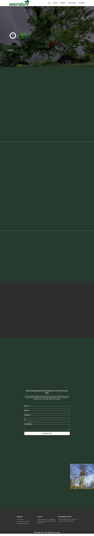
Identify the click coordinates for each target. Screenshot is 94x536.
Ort (47, 422)
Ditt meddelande (47, 429)
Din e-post (47, 413)
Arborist (63, 3)
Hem (49, 3)
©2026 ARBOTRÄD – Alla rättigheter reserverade (47, 535)
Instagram (82, 3)
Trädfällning (72, 3)
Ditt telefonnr (47, 418)
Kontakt (55, 3)
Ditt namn (47, 409)
